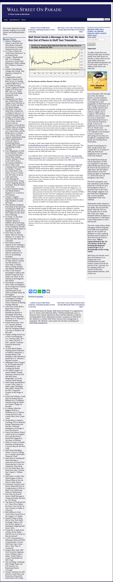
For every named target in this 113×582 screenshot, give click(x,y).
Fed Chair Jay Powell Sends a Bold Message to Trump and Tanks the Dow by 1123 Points (15, 497)
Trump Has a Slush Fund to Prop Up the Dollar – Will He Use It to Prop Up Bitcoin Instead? (15, 533)
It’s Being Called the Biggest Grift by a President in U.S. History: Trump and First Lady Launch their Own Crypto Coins (14, 413)
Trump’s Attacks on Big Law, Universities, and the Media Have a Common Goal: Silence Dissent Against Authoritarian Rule (15, 133)
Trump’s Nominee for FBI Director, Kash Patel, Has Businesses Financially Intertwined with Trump (15, 575)
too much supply (68, 99)
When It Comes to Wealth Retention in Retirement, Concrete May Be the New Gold (15, 445)
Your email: (92, 37)
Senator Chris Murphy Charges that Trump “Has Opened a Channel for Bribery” (14, 72)
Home (6, 20)
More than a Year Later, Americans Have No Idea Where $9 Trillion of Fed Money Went (71, 30)
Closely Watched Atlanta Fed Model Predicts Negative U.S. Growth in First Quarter (14, 192)
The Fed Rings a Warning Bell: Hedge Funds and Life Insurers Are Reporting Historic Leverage (14, 566)
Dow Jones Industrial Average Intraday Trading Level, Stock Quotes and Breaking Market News (14, 31)
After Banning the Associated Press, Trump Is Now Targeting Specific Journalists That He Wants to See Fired (15, 183)
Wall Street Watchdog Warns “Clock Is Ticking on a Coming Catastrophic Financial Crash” (15, 453)
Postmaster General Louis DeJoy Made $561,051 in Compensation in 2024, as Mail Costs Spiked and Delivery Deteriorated (15, 488)
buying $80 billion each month (38, 145)
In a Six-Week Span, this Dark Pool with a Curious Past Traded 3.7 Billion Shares (14, 471)
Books (24, 20)
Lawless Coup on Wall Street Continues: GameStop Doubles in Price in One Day (41, 30)
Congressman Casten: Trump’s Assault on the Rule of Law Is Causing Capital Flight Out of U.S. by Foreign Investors (15, 81)
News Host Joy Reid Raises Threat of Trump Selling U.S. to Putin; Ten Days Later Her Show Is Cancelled (14, 237)
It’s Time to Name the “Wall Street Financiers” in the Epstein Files (15, 53)
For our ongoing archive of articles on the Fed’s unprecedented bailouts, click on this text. (98, 269)
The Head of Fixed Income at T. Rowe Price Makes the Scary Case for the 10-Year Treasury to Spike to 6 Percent (15, 506)
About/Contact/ (15, 20)
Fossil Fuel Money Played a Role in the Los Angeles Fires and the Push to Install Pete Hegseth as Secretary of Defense (15, 436)
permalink (40, 296)
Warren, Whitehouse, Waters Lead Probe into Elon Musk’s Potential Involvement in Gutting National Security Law (14, 45)
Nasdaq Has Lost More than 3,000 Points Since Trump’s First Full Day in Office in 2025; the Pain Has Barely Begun (14, 103)
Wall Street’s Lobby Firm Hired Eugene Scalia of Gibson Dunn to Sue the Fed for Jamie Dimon (14, 479)
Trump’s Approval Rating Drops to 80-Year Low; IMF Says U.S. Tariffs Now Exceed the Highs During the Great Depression (14, 92)
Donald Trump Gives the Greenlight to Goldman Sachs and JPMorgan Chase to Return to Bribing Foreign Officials (15, 301)
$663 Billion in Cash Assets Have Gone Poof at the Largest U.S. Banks (15, 514)
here (65, 214)
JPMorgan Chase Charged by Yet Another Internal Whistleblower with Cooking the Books (15, 365)
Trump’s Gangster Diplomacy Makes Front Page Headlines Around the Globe (14, 200)
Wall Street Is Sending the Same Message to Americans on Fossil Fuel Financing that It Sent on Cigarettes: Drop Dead (15, 462)
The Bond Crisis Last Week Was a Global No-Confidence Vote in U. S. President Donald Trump (14, 112)
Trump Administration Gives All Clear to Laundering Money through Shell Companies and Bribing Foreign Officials (14, 144)
